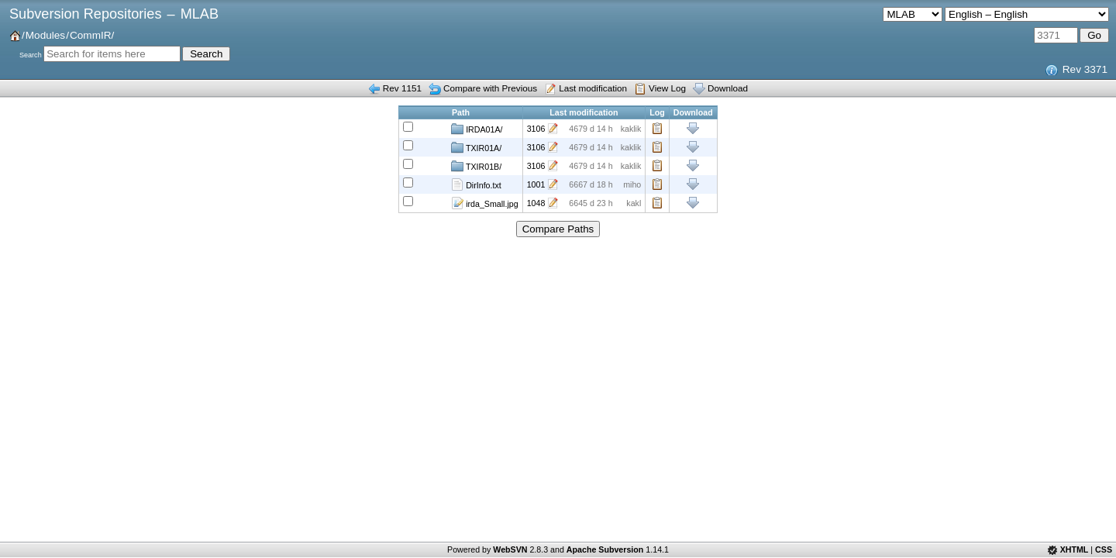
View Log (667, 88)
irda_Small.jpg (484, 203)
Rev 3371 (1085, 69)
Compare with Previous (490, 88)
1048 (536, 203)
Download (728, 88)
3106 (536, 128)
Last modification (593, 88)
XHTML (1074, 549)
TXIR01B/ (476, 166)
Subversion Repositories (85, 14)
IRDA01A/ (476, 128)
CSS (1103, 549)
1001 (536, 184)
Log (657, 128)
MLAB (200, 14)
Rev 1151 (402, 88)
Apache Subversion (605, 549)
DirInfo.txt (476, 184)
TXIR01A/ (476, 147)
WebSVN (510, 549)
